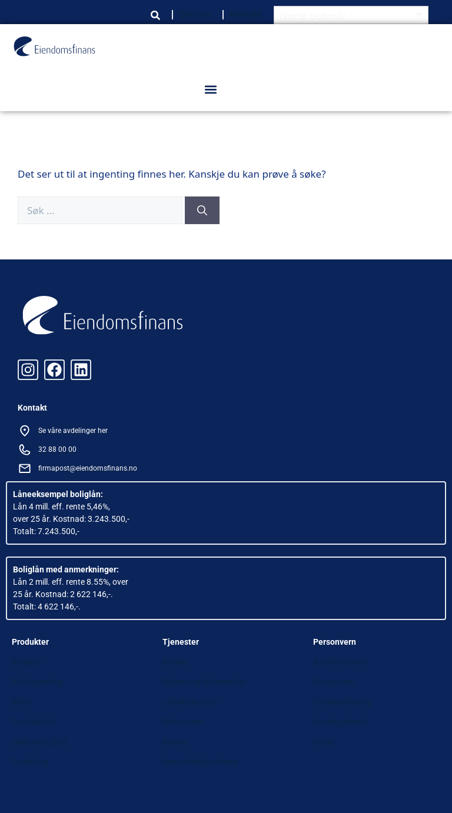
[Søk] (202, 210)
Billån (22, 702)
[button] (210, 89)
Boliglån (26, 662)
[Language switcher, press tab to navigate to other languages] (351, 15)
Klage (323, 742)
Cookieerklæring (342, 702)
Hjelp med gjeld (39, 742)
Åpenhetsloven (340, 662)
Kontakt (246, 14)
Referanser (182, 722)
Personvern (334, 682)
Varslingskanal (340, 722)
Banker (175, 742)
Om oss (195, 14)
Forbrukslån (34, 722)
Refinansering (37, 682)
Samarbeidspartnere (199, 762)
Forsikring (30, 762)
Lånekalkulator (189, 702)
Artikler (175, 662)
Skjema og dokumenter (204, 682)
